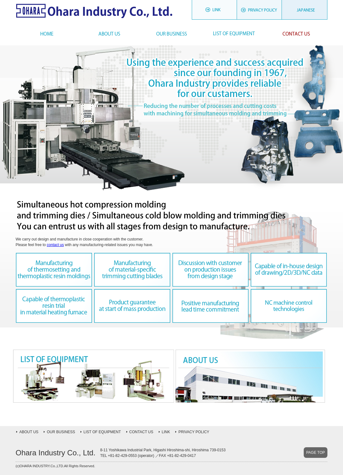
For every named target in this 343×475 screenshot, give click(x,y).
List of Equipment (234, 34)
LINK (214, 11)
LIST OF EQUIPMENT (102, 432)
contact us (55, 245)
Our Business (171, 34)
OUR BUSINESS (61, 432)
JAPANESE (304, 11)
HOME (47, 34)
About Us (109, 34)
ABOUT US (28, 432)
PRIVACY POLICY (259, 11)
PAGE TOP (315, 452)
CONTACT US (141, 432)
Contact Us (296, 34)
